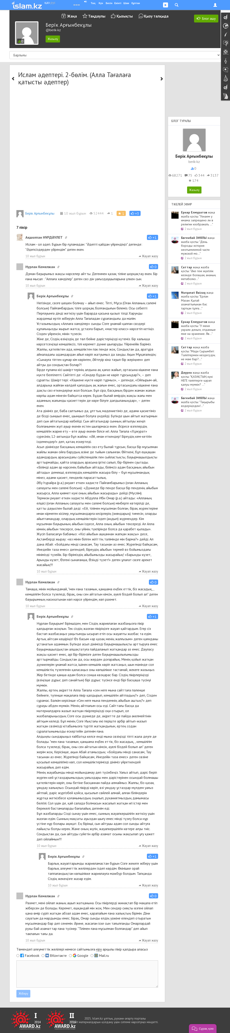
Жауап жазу (148, 256)
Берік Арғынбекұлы (35, 213)
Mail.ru (104, 955)
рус (53, 2)
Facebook (32, 955)
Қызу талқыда (156, 16)
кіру (99, 949)
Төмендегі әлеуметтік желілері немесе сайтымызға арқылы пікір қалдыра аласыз (82, 949)
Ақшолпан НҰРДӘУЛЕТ (44, 237)
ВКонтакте (58, 955)
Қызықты (125, 16)
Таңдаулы (96, 16)
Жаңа (72, 16)
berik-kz (194, 161)
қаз (47, 2)
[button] (135, 213)
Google (82, 955)
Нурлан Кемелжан (40, 266)
